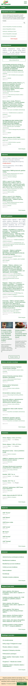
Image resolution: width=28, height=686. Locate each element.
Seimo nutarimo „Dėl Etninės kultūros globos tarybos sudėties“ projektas (13, 616)
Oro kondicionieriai (8, 640)
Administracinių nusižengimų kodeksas (13, 557)
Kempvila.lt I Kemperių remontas (11, 650)
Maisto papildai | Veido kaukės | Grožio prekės (13, 657)
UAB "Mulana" (6, 517)
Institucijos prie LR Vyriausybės (9, 36)
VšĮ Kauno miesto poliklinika (13, 388)
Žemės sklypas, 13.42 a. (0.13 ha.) (12, 438)
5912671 (9, 116)
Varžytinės (5, 433)
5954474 (9, 96)
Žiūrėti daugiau (21, 148)
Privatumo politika (11, 683)
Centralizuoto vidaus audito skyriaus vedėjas (13, 409)
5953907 (9, 132)
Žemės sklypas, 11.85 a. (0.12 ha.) (12, 444)
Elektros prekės (10, 191)
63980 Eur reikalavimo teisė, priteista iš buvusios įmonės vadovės (13, 459)
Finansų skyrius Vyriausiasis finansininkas (10, 385)
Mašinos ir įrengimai (11, 454)
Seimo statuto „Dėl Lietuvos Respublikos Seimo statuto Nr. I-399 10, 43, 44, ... (14, 620)
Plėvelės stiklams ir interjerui (10, 647)
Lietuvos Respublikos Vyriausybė (10, 33)
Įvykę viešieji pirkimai (14, 60)
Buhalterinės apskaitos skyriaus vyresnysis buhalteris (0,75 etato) (12, 418)
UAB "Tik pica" (6, 512)
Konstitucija (6, 574)
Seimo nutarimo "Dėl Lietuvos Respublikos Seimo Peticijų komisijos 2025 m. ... (13, 611)
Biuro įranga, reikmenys (12, 469)
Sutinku (22, 683)
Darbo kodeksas (7, 570)
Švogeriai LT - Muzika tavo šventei (12, 661)
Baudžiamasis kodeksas (9, 560)
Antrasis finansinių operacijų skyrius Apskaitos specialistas (12, 376)
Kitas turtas (10, 461)
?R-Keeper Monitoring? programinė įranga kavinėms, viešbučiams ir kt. (12, 467)
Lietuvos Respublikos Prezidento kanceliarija (12, 26)
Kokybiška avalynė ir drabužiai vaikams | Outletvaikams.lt (13, 665)
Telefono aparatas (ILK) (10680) (11, 137)
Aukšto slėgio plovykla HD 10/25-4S (12, 495)
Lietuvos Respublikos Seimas (9, 29)
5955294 (9, 78)
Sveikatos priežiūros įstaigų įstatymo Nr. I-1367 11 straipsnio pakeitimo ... (13, 625)
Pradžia (3, 7)
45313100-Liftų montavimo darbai (15, 94)
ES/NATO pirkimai (7, 216)
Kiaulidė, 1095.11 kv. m (9, 474)
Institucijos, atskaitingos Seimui (9, 31)
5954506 (9, 144)
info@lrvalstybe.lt (7, 163)
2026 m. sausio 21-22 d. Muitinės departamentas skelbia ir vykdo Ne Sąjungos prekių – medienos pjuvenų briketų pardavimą (13, 198)
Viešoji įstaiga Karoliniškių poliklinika (15, 394)
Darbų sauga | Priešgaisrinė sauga (12, 643)
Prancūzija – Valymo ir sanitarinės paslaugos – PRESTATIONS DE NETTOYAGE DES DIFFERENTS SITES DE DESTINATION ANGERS (13, 252)
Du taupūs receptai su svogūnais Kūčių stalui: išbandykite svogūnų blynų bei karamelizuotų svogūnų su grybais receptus (6, 335)
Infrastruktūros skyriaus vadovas (12, 393)
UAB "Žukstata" (7, 541)
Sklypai (9, 439)
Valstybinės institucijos (9, 12)
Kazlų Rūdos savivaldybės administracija (16, 411)
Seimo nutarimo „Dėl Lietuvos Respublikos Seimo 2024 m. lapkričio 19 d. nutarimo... (13, 593)
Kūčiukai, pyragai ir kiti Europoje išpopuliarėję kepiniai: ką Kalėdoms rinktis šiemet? (21, 334)
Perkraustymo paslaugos (9, 653)
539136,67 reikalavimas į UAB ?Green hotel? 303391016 (13, 488)
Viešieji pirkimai (6, 45)
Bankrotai (5, 507)
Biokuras (9, 205)
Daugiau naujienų (14, 356)
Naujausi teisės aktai (8, 586)
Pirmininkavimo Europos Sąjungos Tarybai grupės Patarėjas (12, 367)
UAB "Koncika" (7, 536)
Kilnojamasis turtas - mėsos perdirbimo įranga (13, 451)
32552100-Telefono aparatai (14, 142)
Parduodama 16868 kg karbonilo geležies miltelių (14, 171)
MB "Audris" (6, 532)
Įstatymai (4, 552)
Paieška (4, 20)
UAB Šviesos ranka (8, 522)
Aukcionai (5, 154)
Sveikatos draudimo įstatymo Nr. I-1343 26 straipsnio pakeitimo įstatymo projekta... (13, 599)
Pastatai (9, 476)
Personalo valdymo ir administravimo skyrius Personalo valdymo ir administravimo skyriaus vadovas (13, 401)
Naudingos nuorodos (8, 635)
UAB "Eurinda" (6, 527)
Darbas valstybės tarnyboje (10, 362)
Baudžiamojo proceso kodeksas (11, 563)
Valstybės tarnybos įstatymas (11, 577)
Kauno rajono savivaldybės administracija (16, 109)
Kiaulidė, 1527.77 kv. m (9, 481)
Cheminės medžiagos (12, 176)
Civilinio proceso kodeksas (10, 567)
